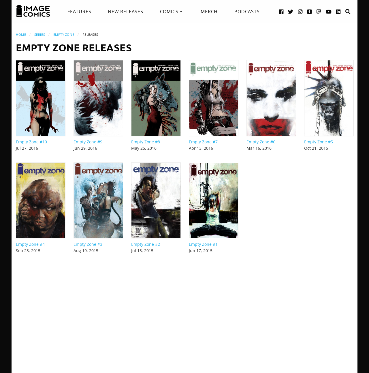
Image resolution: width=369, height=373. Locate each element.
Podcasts (246, 11)
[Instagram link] (300, 11)
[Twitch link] (319, 11)
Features (79, 11)
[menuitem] (79, 11)
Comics (169, 11)
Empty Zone (63, 34)
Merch (209, 11)
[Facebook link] (281, 11)
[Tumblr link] (309, 11)
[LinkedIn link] (338, 11)
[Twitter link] (290, 11)
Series (39, 34)
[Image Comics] (33, 11)
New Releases (125, 11)
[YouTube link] (329, 11)
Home (21, 34)
